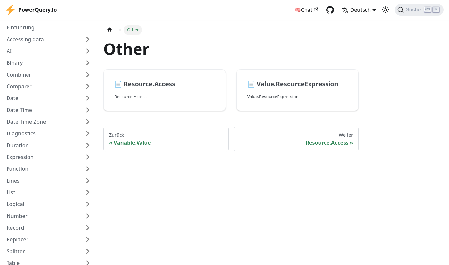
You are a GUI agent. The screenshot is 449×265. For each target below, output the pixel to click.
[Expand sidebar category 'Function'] (88, 169)
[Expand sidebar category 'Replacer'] (88, 239)
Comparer (19, 86)
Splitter (16, 251)
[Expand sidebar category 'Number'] (88, 216)
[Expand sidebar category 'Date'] (88, 98)
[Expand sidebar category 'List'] (88, 192)
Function (17, 168)
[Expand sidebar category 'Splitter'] (88, 251)
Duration (18, 145)
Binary (15, 62)
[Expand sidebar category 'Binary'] (88, 63)
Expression (20, 157)
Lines (13, 180)
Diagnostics (21, 133)
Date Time (19, 110)
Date (12, 98)
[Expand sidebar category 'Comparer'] (88, 86)
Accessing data (25, 39)
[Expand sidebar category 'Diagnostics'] (88, 133)
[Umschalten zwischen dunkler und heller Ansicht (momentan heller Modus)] (385, 10)
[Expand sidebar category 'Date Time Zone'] (88, 121)
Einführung (21, 27)
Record (15, 227)
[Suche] (419, 10)
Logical (15, 204)
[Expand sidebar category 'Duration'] (88, 145)
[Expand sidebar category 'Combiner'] (88, 74)
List (11, 192)
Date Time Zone (26, 121)
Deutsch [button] (356, 9)
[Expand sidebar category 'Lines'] (88, 180)
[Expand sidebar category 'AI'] (88, 51)
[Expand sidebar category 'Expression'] (88, 157)
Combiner (19, 74)
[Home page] (109, 30)
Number (17, 216)
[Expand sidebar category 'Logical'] (88, 204)
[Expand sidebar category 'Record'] (88, 227)
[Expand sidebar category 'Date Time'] (88, 110)
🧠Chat (306, 9)
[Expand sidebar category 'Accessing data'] (88, 39)
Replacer (17, 239)
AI (9, 51)
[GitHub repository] (330, 10)
